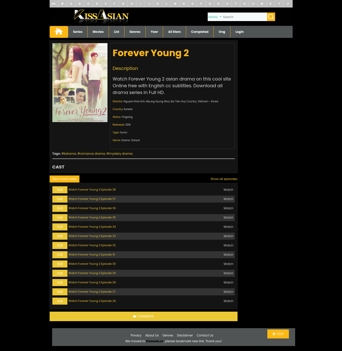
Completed (199, 32)
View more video (64, 179)
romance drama (92, 153)
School (135, 140)
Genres (135, 32)
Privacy (136, 335)
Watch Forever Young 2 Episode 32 (92, 245)
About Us (152, 335)
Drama (126, 140)
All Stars (174, 32)
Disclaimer (185, 335)
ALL (54, 3)
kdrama (70, 153)
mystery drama (120, 153)
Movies (98, 32)
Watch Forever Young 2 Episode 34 (92, 227)
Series (78, 32)
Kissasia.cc (155, 341)
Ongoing (127, 117)
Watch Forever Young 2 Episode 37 (92, 199)
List (116, 32)
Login (240, 32)
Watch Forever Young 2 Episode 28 (92, 282)
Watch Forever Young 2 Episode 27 (92, 292)
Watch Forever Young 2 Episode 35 (92, 217)
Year (154, 32)
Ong (222, 32)
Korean (128, 109)
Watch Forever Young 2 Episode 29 (92, 273)
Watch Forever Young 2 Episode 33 (92, 236)
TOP (278, 334)
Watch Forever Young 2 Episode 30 (92, 264)
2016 (128, 125)
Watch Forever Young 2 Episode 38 (92, 190)
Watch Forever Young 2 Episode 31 (92, 254)
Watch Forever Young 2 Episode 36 (92, 208)
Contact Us (205, 335)
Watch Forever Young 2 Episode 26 (92, 301)
